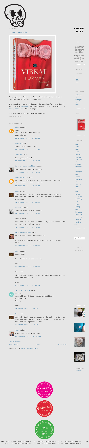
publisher (25, 106)
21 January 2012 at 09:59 (27, 202)
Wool (76, 225)
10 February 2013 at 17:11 (28, 336)
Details (78, 164)
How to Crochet (78, 195)
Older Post (62, 345)
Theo (17, 191)
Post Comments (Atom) (30, 349)
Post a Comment (15, 341)
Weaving (78, 222)
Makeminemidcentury (23, 232)
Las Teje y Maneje (22, 290)
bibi (17, 127)
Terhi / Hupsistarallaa (25, 166)
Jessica (18, 143)
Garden (77, 177)
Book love (77, 145)
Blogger (79, 369)
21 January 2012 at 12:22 (27, 213)
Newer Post (13, 345)
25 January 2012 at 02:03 (27, 246)
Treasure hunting (78, 215)
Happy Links (77, 81)
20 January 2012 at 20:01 (27, 172)
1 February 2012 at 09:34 (27, 285)
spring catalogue (16, 109)
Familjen (78, 171)
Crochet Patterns (78, 159)
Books (77, 149)
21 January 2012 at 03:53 (27, 186)
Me (75, 77)
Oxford (77, 204)
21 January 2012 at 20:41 (27, 227)
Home (38, 345)
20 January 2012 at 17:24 (27, 149)
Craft (77, 152)
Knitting (78, 199)
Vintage (78, 219)
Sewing (77, 207)
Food (76, 174)
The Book (78, 212)
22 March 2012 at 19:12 (26, 325)
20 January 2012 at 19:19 (27, 161)
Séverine (18, 154)
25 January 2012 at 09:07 (27, 267)
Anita (17, 330)
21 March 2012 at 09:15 (26, 309)
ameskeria (19, 207)
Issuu (77, 104)
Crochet (78, 154)
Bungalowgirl (20, 177)
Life (76, 201)
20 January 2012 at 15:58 (27, 138)
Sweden (77, 209)
